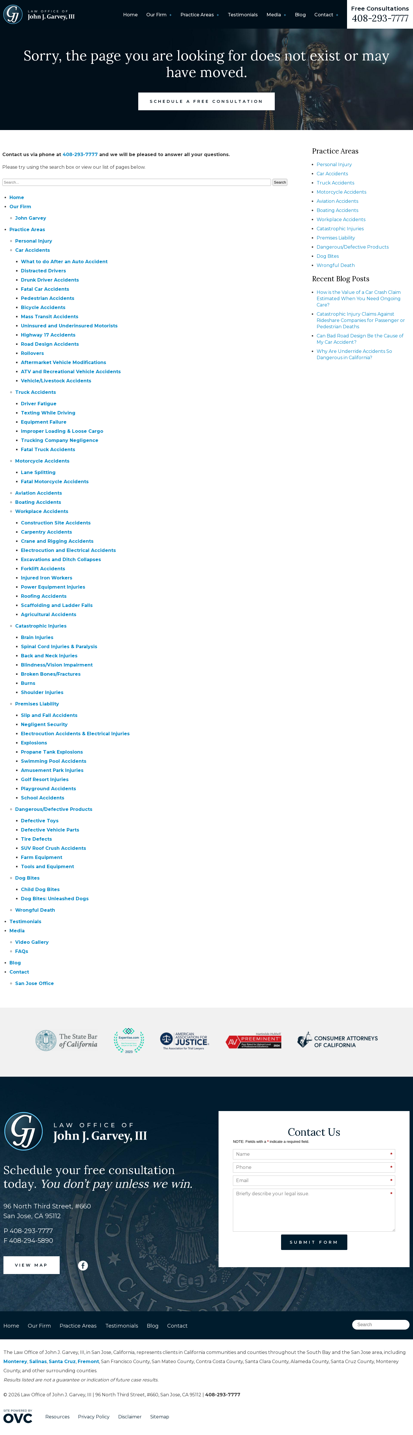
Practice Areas (197, 14)
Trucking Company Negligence (59, 440)
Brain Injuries (37, 637)
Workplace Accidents (41, 511)
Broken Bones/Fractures (51, 674)
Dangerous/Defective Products (53, 809)
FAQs (21, 951)
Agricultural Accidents (48, 614)
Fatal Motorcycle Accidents (55, 481)
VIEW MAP (31, 1265)
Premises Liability (37, 704)
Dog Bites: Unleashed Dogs (55, 898)
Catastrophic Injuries (41, 626)
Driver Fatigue (39, 403)
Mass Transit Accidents (49, 316)
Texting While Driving (48, 413)
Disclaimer (130, 1417)
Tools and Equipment (47, 866)
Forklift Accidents (43, 568)
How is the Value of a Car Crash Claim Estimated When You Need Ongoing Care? (359, 299)
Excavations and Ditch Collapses (61, 559)
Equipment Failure (44, 422)
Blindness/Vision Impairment (57, 665)
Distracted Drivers (43, 271)
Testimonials (243, 14)
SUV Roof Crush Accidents (53, 848)
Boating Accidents (38, 502)
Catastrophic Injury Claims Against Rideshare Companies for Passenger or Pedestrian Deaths (361, 320)
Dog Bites (27, 878)
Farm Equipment (41, 857)
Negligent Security (44, 724)
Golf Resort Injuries (45, 779)
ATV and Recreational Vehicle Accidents (71, 371)
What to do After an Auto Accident (64, 261)
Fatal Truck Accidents (48, 449)
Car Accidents (32, 250)
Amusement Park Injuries (52, 770)
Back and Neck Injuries (49, 655)
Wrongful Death (35, 910)
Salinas (38, 1361)
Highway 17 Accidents (48, 335)
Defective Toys (40, 820)
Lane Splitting (38, 472)
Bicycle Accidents (43, 307)
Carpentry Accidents (46, 532)
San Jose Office (34, 983)
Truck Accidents (35, 392)
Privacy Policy (94, 1417)
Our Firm (156, 14)
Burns (28, 683)
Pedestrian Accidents (47, 298)
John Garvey (30, 218)
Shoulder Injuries (42, 692)
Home (130, 14)
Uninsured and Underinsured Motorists (69, 326)
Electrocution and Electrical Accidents (68, 550)
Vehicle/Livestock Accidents (56, 381)
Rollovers (32, 353)
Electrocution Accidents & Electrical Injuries (75, 733)
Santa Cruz (62, 1361)
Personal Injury (33, 241)
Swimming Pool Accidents (53, 761)
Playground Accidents (48, 788)
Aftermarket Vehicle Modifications (63, 362)
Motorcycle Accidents (42, 461)
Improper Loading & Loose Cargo (62, 431)
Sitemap (159, 1417)
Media (273, 14)
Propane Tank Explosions (52, 752)
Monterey (15, 1361)
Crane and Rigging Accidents (57, 541)
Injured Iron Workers (46, 578)
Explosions (34, 743)
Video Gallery (32, 942)
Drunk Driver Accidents (50, 280)
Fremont (88, 1361)
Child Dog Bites (40, 889)
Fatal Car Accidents (45, 289)
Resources (57, 1417)
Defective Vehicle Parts (50, 830)
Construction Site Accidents (56, 523)
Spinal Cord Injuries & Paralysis (59, 646)
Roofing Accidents (44, 596)
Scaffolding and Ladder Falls (57, 605)
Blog (300, 14)
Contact (323, 14)
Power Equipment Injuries (53, 587)
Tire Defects (36, 839)
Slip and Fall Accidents (49, 715)
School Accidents (42, 798)
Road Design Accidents (50, 344)
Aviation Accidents (38, 493)
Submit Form (314, 1242)
